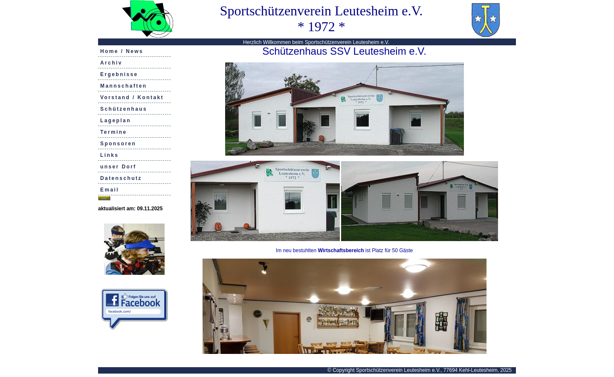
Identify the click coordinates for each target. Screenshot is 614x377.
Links (109, 155)
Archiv (111, 63)
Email (109, 190)
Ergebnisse (119, 74)
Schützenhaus (123, 109)
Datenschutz (121, 178)
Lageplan (115, 121)
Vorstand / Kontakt (132, 97)
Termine (113, 132)
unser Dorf (118, 167)
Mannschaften (123, 86)
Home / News (121, 51)
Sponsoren (118, 144)
